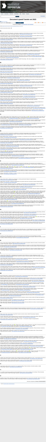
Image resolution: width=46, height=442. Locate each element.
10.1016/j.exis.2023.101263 (5, 124)
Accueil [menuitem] (2, 13)
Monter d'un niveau (3, 21)
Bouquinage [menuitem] (16, 13)
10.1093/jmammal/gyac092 (5, 352)
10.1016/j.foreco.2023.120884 (6, 326)
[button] (20, 22)
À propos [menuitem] (27, 13)
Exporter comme (3, 22)
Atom (35, 22)
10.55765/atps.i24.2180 (39, 294)
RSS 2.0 (44, 22)
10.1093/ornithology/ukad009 (29, 167)
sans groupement (30, 24)
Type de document (24, 24)
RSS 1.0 (40, 22)
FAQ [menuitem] (20, 13)
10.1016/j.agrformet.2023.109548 (6, 349)
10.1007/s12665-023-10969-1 (37, 56)
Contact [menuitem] (23, 13)
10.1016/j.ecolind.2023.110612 (6, 218)
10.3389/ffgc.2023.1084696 (13, 118)
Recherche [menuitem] (11, 13)
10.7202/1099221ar (4, 284)
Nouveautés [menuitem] (7, 13)
